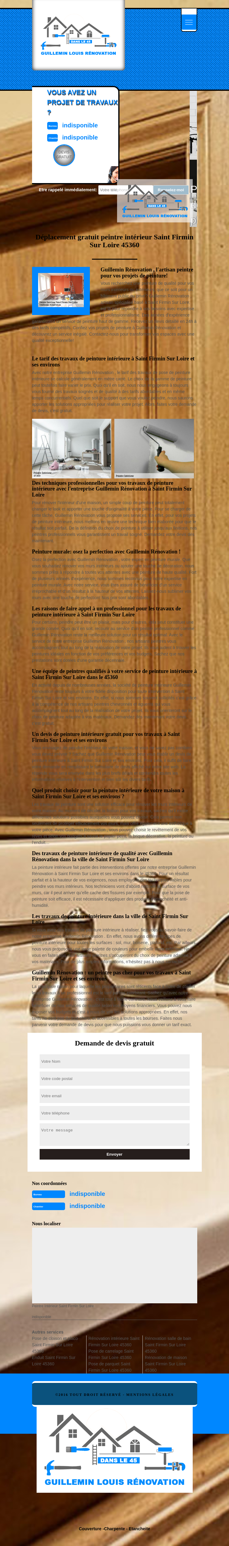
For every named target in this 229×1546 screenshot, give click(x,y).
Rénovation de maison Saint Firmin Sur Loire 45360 (166, 1364)
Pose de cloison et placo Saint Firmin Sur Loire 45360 (55, 1345)
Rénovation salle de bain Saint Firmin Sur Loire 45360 (168, 1345)
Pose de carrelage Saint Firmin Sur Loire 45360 (110, 1354)
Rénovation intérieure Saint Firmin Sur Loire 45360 (113, 1341)
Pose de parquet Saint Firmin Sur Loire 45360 (109, 1367)
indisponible (87, 1193)
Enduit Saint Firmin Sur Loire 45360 (54, 1360)
